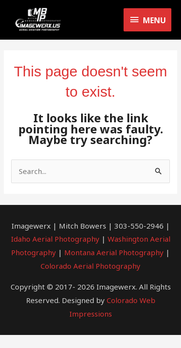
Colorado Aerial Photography (90, 266)
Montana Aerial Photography (114, 252)
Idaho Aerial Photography (55, 239)
